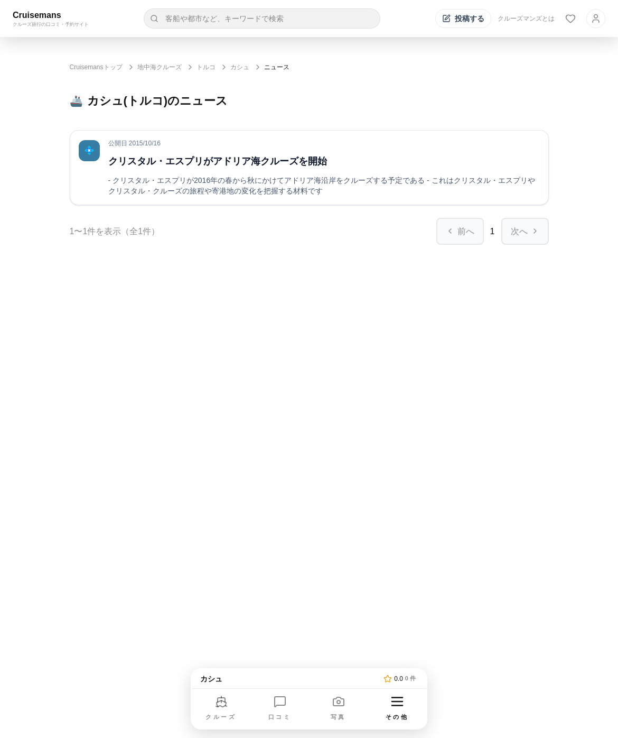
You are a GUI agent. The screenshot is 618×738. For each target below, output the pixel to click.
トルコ (206, 67)
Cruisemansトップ (96, 67)
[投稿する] (463, 18)
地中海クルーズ (159, 67)
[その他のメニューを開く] (397, 708)
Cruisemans (37, 15)
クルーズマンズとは (526, 18)
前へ (460, 231)
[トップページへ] (289, 678)
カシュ (239, 67)
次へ (525, 231)
